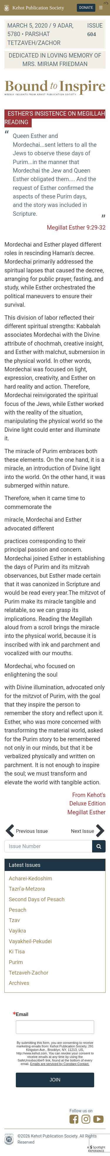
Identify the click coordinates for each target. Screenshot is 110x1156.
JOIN (55, 1079)
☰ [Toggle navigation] (101, 7)
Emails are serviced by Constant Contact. (59, 1064)
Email (22, 1014)
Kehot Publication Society (38, 8)
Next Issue (88, 831)
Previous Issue (26, 831)
